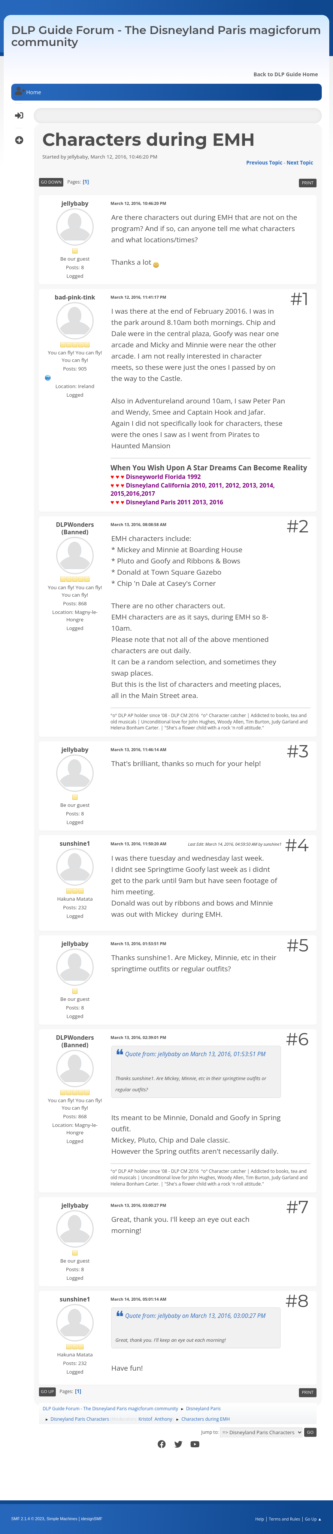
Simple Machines (61, 1518)
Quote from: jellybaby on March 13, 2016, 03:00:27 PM (195, 1316)
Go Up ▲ (313, 1519)
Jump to (209, 1432)
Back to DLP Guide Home (286, 74)
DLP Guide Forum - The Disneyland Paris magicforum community (166, 36)
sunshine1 (75, 843)
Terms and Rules (284, 1519)
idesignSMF (91, 1518)
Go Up (47, 1391)
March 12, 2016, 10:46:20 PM (138, 203)
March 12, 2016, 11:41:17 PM (138, 297)
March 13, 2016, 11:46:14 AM (138, 749)
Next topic (300, 162)
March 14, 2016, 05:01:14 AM (138, 1299)
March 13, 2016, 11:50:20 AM (138, 843)
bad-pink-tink (75, 297)
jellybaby (74, 203)
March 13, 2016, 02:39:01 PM (138, 1037)
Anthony (163, 1419)
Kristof (145, 1419)
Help (259, 1519)
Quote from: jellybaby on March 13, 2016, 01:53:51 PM (195, 1054)
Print (308, 182)
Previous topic (264, 162)
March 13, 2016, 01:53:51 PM (138, 943)
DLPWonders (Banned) (75, 528)
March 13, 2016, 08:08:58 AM (138, 524)
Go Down (51, 182)
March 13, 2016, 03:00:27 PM (138, 1205)
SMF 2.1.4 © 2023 (27, 1518)
